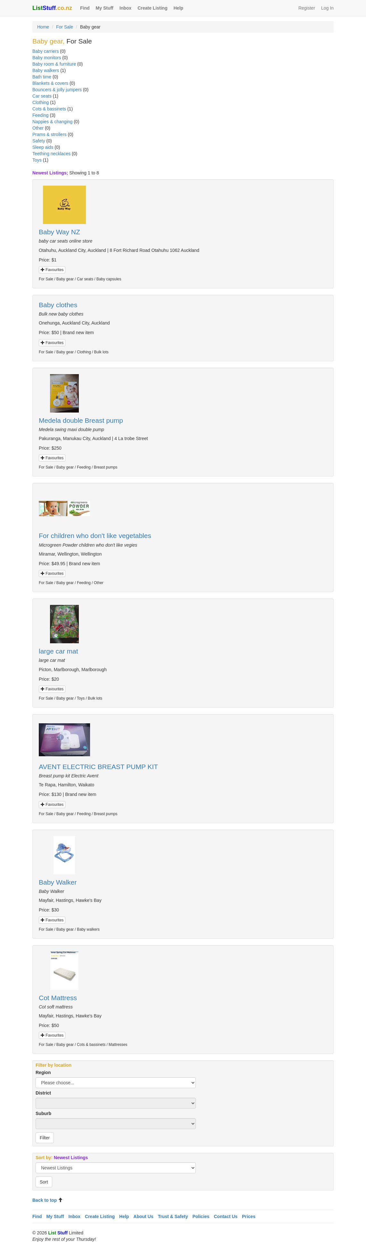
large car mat (58, 651)
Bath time (41, 76)
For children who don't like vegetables (95, 535)
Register (306, 8)
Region (43, 1072)
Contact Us (225, 1216)
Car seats (42, 96)
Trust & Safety (173, 1216)
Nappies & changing (52, 121)
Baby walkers (45, 70)
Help (178, 8)
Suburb (43, 1113)
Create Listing (152, 8)
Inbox (125, 8)
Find (85, 8)
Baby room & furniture (54, 64)
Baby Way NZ (59, 232)
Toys (37, 160)
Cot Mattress (58, 997)
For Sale (64, 26)
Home (43, 26)
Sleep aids (42, 147)
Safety (38, 140)
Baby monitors (46, 57)
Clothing (40, 102)
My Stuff (104, 8)
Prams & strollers (49, 134)
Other (38, 128)
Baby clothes (58, 305)
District (43, 1093)
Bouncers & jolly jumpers (57, 89)
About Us (143, 1216)
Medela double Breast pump (81, 420)
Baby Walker (58, 882)
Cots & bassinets (49, 108)
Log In (327, 8)
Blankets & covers (50, 83)
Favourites (52, 270)
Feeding (40, 115)
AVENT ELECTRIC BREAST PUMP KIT (98, 766)
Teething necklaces (51, 153)
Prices (248, 1216)
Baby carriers (45, 51)
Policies (200, 1216)
